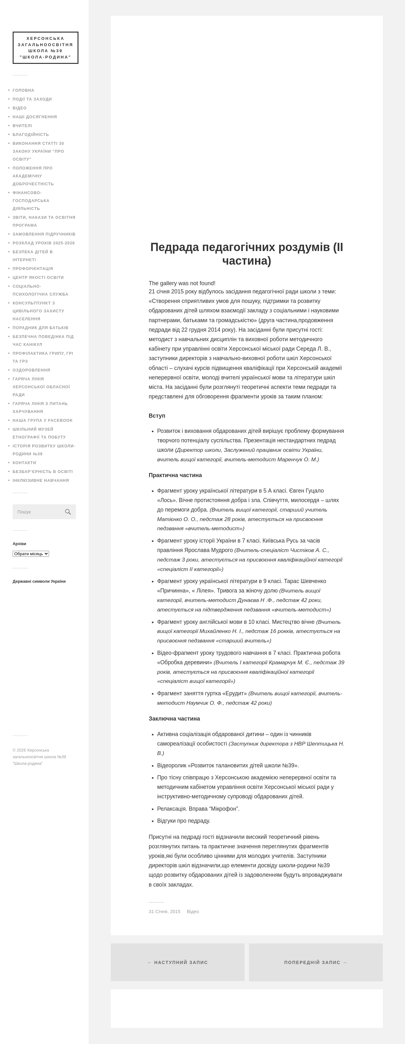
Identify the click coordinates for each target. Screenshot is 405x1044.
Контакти (24, 463)
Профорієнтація (33, 269)
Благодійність (31, 134)
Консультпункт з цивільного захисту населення (38, 311)
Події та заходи (32, 99)
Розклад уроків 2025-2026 (44, 243)
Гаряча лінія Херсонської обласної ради (41, 387)
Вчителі (22, 126)
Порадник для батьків (41, 328)
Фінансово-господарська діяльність (31, 201)
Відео (20, 108)
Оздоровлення (31, 370)
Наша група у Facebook (43, 420)
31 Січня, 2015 (164, 911)
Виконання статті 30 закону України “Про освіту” (38, 151)
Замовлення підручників (44, 234)
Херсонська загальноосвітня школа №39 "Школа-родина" (39, 756)
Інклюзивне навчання (41, 480)
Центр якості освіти (38, 277)
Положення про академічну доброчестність (33, 176)
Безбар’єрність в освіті (43, 472)
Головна (23, 90)
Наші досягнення (35, 117)
